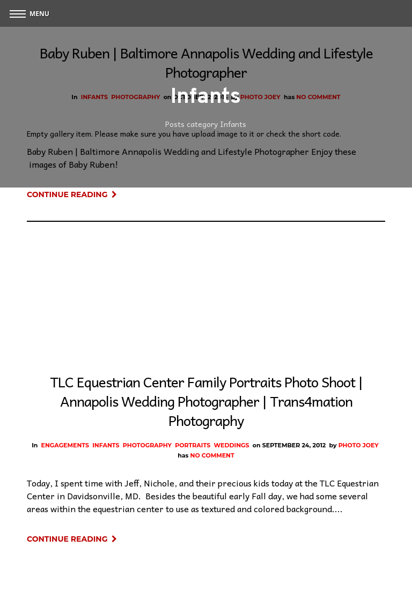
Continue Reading (72, 194)
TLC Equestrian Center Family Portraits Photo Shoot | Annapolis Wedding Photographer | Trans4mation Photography (206, 400)
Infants (105, 445)
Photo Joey (359, 445)
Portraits (192, 445)
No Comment (212, 455)
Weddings (231, 445)
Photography (147, 445)
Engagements (65, 445)
